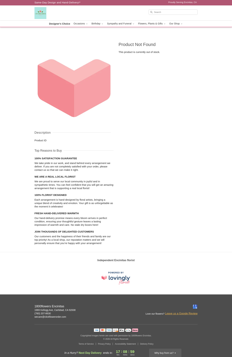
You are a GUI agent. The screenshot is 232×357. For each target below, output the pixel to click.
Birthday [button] (98, 23)
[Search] (173, 12)
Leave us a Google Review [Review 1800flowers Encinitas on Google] (181, 313)
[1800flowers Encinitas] (58, 13)
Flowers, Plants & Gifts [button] (152, 23)
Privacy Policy (104, 344)
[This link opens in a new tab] (116, 278)
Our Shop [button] (176, 23)
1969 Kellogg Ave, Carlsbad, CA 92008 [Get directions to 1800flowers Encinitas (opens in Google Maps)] (55, 310)
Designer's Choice (59, 23)
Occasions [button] (81, 23)
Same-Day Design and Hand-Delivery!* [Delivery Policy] (57, 2)
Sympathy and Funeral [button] (121, 23)
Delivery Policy (147, 344)
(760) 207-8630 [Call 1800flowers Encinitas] (42, 313)
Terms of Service (86, 344)
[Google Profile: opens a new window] (195, 306)
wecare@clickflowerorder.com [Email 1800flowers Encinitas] (50, 316)
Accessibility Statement (125, 344)
